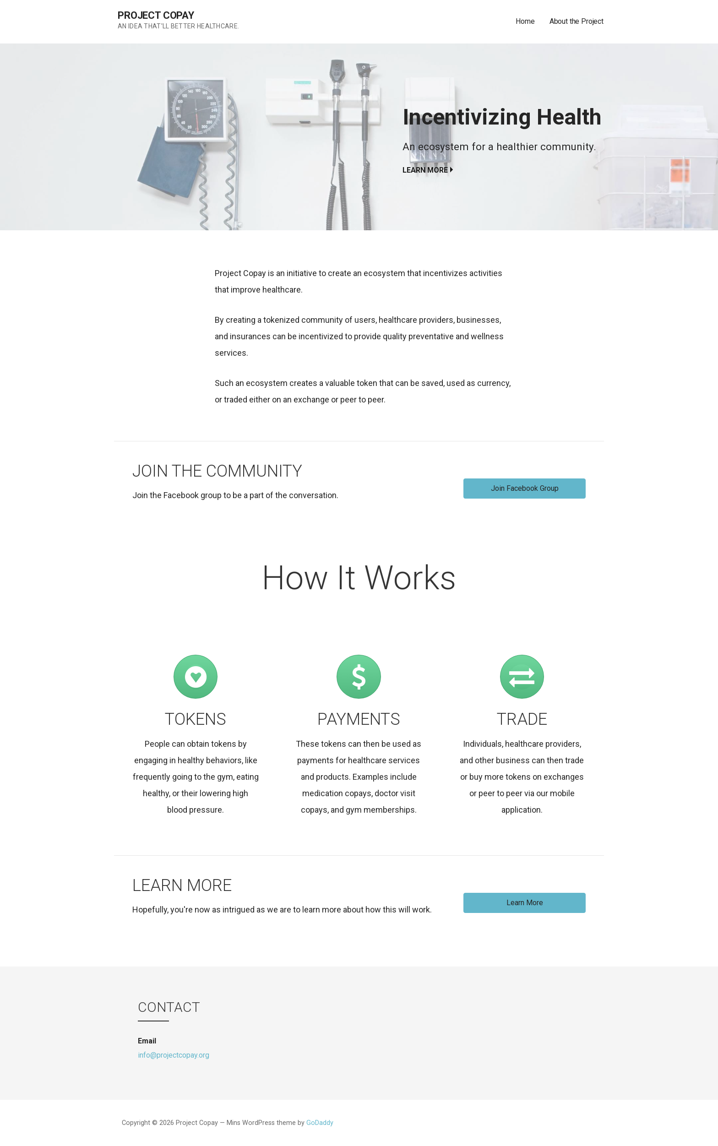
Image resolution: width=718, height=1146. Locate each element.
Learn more (425, 170)
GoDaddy (319, 1123)
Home (525, 21)
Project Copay (156, 15)
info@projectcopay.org (173, 1055)
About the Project (576, 21)
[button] (524, 488)
